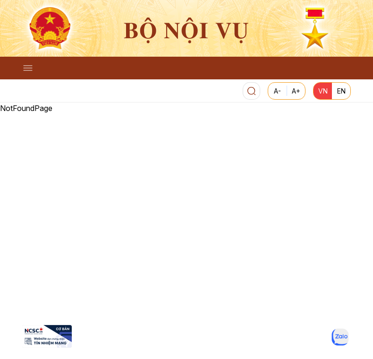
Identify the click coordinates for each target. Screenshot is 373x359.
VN (323, 91)
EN (341, 91)
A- (277, 91)
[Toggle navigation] (28, 68)
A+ (296, 91)
